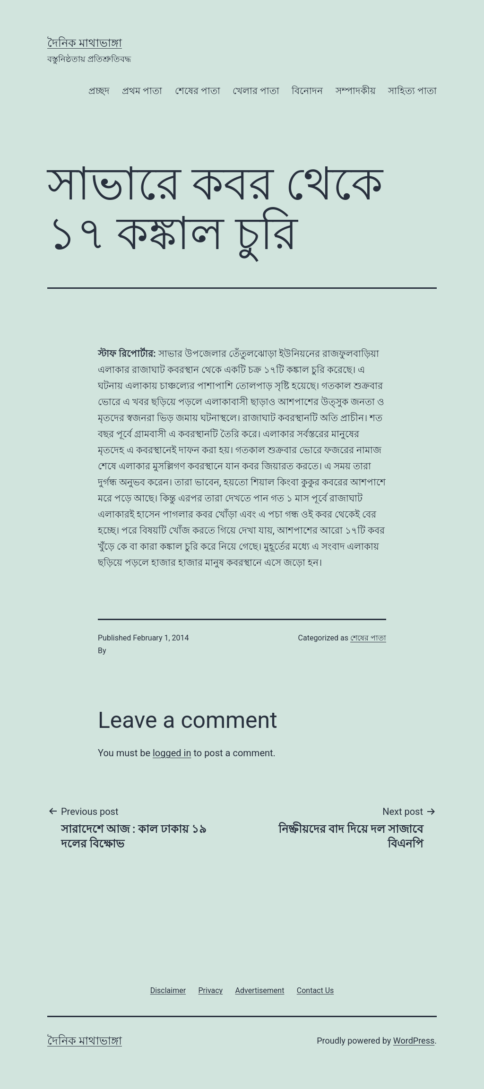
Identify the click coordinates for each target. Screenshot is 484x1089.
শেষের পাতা (197, 90)
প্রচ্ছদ (99, 90)
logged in (172, 753)
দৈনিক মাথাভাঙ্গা (84, 43)
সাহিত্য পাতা (412, 90)
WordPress (413, 1041)
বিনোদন (307, 90)
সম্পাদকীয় (356, 90)
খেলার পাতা (256, 90)
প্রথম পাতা (142, 90)
